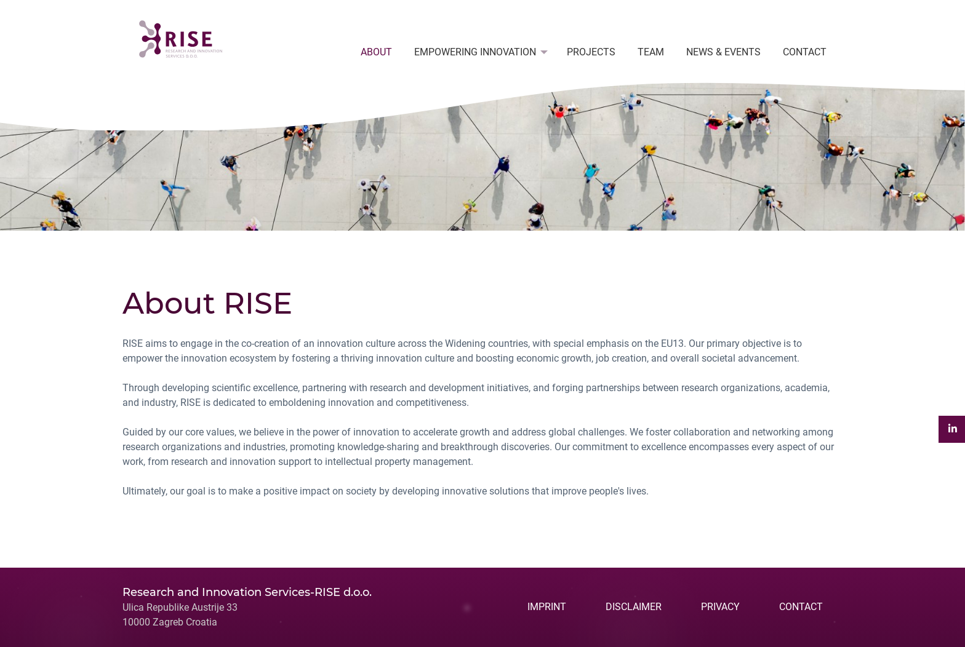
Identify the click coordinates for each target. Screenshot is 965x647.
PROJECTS (591, 52)
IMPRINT (546, 607)
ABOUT (376, 52)
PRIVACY (720, 607)
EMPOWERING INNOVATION (475, 52)
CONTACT (805, 52)
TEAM (651, 52)
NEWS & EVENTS (723, 52)
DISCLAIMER (634, 607)
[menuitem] (376, 52)
